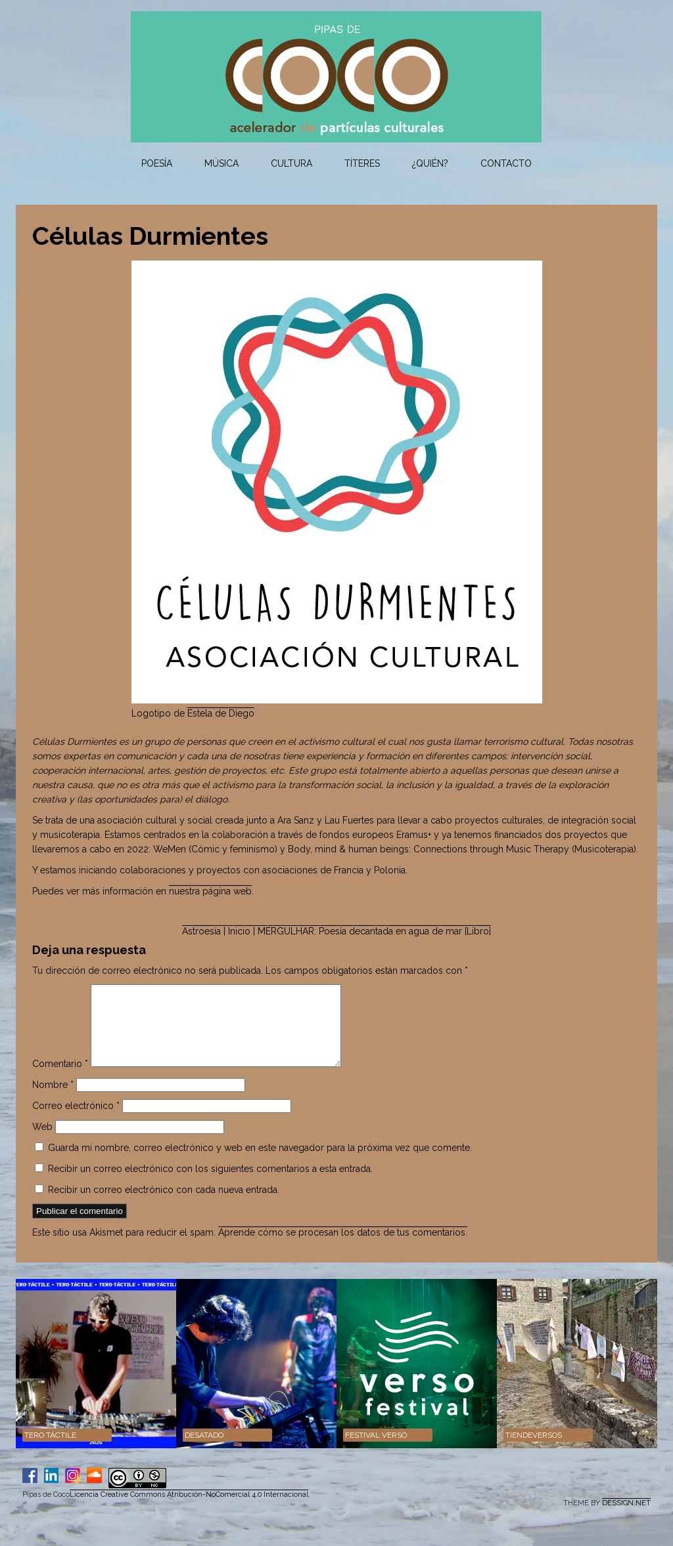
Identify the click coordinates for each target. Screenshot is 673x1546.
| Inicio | (239, 931)
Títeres (362, 163)
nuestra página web (210, 891)
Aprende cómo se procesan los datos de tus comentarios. (342, 1248)
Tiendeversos (533, 1450)
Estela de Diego (220, 713)
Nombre (53, 1100)
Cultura (291, 163)
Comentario (60, 1079)
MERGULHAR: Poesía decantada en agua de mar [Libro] (374, 931)
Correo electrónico (76, 1121)
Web (42, 1142)
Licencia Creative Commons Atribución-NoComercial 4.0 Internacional (189, 1510)
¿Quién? (430, 163)
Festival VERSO (376, 1450)
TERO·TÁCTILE (50, 1450)
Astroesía (201, 931)
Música (221, 163)
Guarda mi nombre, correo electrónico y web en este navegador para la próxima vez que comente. (260, 1163)
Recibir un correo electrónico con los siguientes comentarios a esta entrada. (210, 1184)
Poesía (156, 163)
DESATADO (204, 1450)
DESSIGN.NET (626, 1519)
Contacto (506, 163)
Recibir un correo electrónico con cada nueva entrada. (163, 1205)
